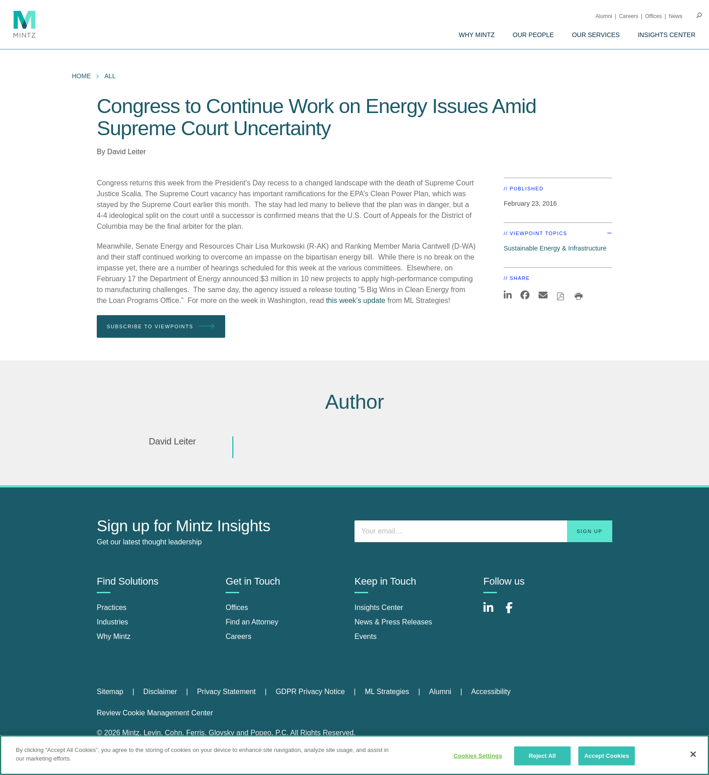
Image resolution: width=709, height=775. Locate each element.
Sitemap (110, 691)
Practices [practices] (112, 607)
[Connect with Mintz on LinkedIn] (492, 612)
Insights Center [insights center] (378, 607)
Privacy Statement (226, 691)
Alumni (604, 16)
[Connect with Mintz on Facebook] (515, 612)
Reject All (542, 755)
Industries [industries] (112, 622)
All (110, 76)
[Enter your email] (483, 531)
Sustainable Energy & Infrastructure (555, 248)
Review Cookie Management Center (155, 713)
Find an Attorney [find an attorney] (252, 622)
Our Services (596, 35)
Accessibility (490, 691)
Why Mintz (477, 35)
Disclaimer (160, 691)
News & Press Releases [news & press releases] (393, 622)
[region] (354, 755)
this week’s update (355, 300)
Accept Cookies (606, 755)
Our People (533, 35)
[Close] (693, 754)
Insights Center (666, 35)
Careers (628, 16)
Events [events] (365, 636)
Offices (653, 16)
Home (81, 76)
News (675, 16)
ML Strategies (387, 691)
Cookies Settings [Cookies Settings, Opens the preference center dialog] (478, 755)
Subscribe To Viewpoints (161, 327)
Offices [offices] (237, 607)
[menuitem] (477, 35)
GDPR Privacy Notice (310, 691)
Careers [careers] (238, 636)
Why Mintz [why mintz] (114, 636)
